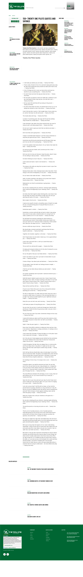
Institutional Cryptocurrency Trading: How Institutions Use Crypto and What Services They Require (68, 24)
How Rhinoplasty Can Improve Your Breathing (68, 52)
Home (10, 15)
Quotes (13, 15)
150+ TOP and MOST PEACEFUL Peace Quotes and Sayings (40, 469)
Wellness (66, 28)
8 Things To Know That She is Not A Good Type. (15, 84)
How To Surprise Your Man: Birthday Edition (15, 54)
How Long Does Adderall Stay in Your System (14, 69)
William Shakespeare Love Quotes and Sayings (38, 493)
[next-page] (61, 56)
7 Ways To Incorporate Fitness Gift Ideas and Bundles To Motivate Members (68, 31)
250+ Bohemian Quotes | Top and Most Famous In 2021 (40, 481)
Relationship (12, 52)
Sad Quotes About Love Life (34, 517)
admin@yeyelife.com (8, 545)
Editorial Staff (15, 18)
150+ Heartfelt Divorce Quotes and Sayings (37, 505)
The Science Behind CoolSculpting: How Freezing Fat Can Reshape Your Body (68, 38)
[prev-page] (59, 56)
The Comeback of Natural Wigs (70, 8)
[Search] (64, 8)
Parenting (66, 43)
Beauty (11, 37)
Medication (12, 67)
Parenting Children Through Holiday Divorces (68, 45)
